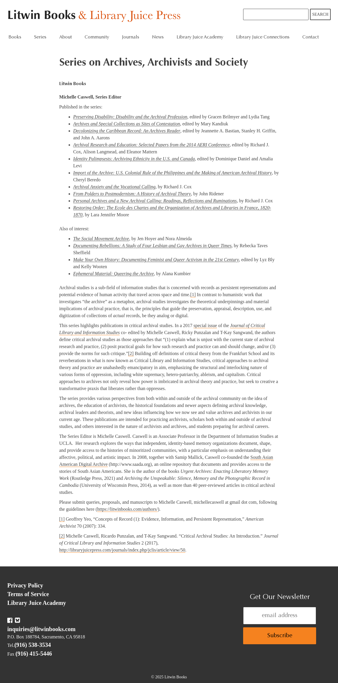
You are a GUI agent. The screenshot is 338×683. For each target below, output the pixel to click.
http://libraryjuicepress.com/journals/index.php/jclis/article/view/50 (122, 549)
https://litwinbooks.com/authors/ (127, 509)
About (65, 37)
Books (14, 37)
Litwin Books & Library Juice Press (95, 16)
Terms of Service (28, 594)
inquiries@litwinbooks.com (41, 629)
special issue (205, 325)
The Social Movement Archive (101, 238)
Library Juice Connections (263, 37)
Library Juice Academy (200, 37)
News (158, 37)
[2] (131, 353)
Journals (130, 37)
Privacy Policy (25, 585)
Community (97, 37)
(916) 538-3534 (32, 645)
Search (320, 14)
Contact (310, 37)
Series (40, 37)
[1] (193, 294)
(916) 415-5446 (33, 653)
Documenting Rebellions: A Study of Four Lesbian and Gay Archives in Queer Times (152, 245)
